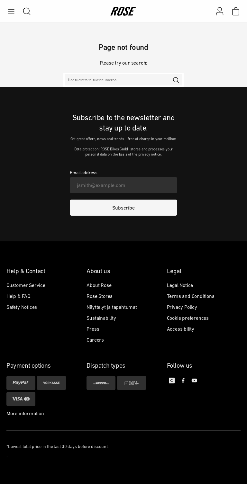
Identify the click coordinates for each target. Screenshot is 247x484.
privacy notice (149, 154)
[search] (23, 11)
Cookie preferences (188, 318)
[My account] (219, 11)
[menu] (11, 11)
